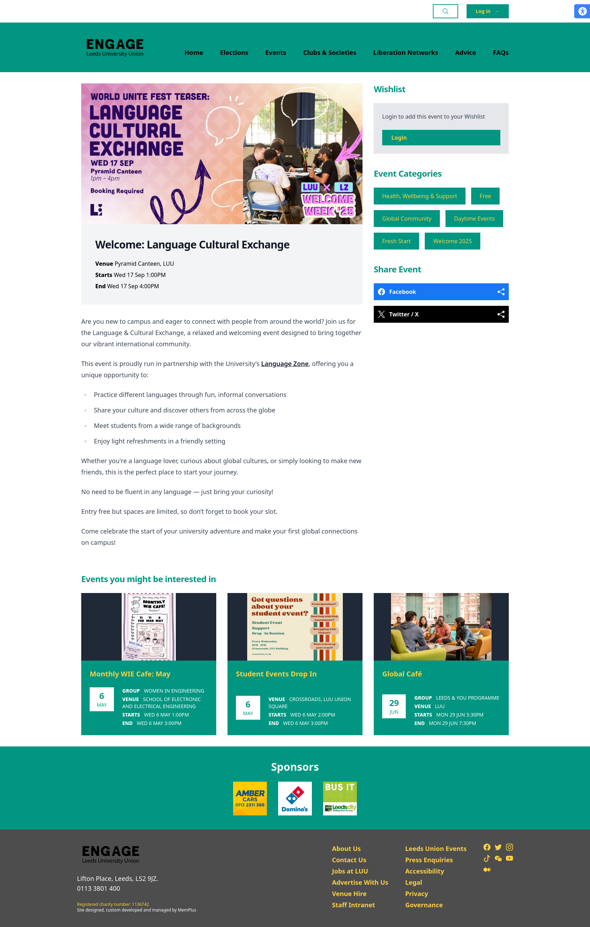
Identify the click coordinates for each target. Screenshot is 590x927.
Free (485, 196)
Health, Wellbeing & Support (419, 196)
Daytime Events (474, 218)
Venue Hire (349, 893)
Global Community (406, 218)
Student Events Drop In (276, 674)
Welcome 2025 (452, 241)
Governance (424, 905)
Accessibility (424, 871)
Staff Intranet (353, 905)
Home (194, 52)
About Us (346, 848)
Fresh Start (396, 241)
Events (276, 52)
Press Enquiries (429, 860)
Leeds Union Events (436, 848)
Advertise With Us (360, 882)
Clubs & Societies (329, 52)
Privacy (416, 893)
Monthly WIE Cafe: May (130, 674)
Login (399, 137)
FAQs (501, 52)
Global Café (402, 674)
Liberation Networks (405, 52)
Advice (465, 52)
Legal (413, 882)
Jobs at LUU (350, 871)
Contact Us (349, 860)
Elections (234, 52)
